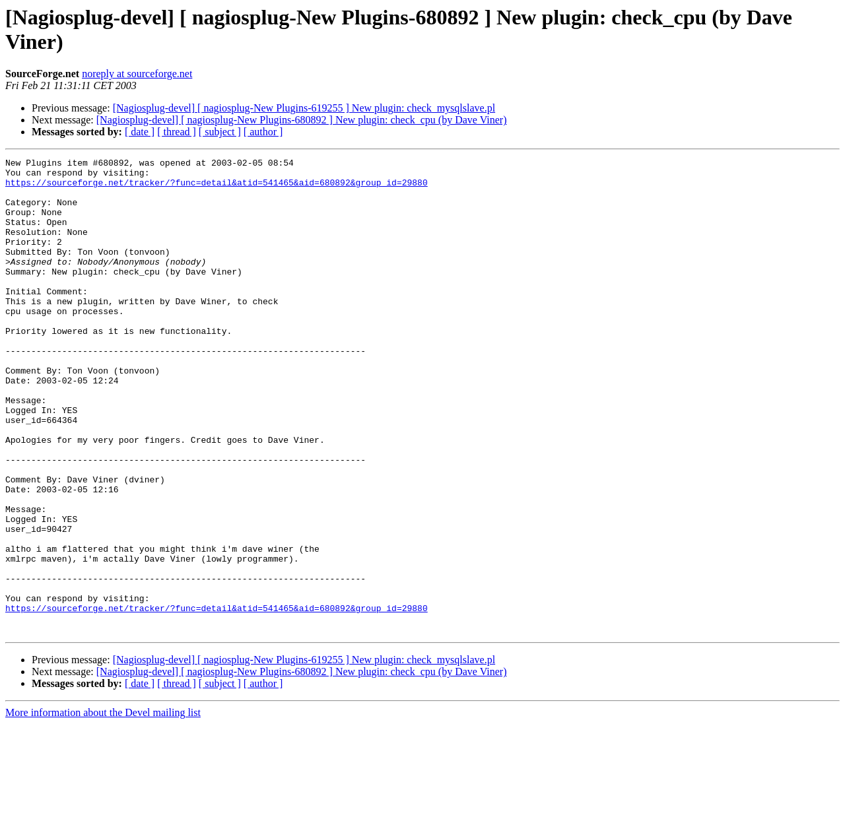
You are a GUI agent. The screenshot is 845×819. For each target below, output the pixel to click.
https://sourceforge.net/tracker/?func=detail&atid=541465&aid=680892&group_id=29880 (216, 188)
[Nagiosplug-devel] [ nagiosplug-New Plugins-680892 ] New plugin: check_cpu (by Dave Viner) (301, 119)
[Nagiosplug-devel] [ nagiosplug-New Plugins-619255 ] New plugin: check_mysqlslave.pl (304, 108)
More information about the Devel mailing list (103, 807)
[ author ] (263, 131)
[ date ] (139, 131)
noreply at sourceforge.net (137, 73)
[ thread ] (176, 131)
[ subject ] (220, 131)
